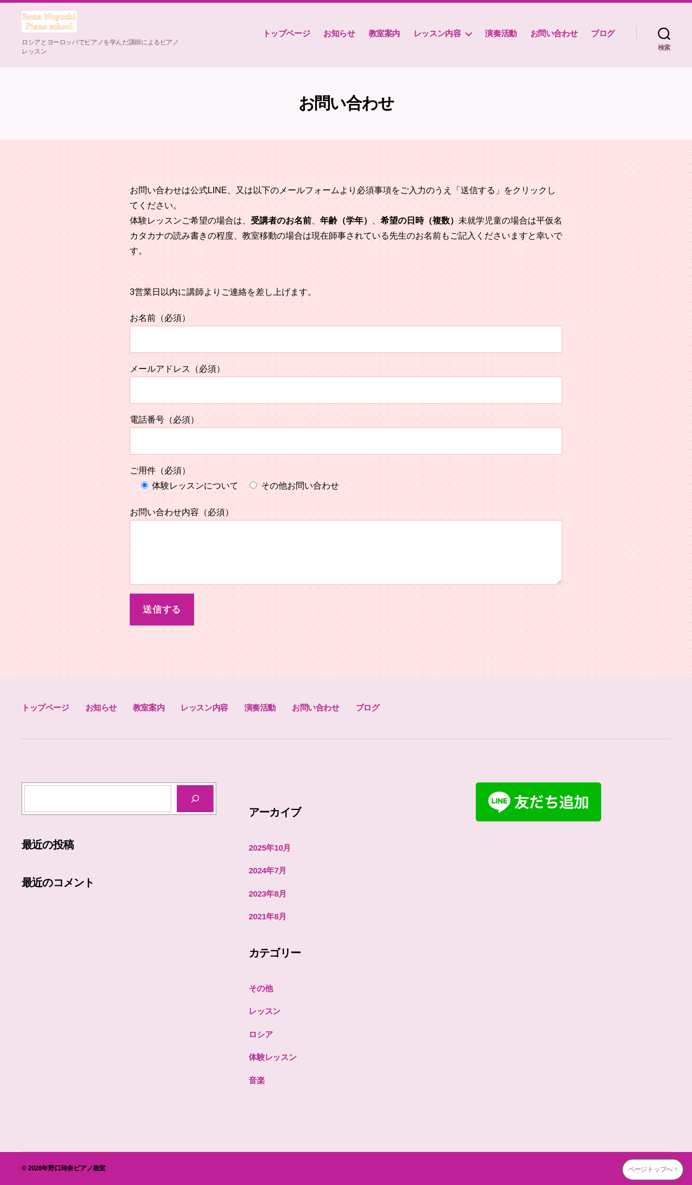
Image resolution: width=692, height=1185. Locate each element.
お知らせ (339, 33)
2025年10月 (270, 847)
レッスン (265, 1011)
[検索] (195, 798)
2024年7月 (268, 870)
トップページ (286, 33)
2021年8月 (268, 916)
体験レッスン (273, 1057)
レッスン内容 (437, 33)
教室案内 (384, 33)
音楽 (257, 1080)
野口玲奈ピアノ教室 (76, 1168)
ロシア (260, 1034)
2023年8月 (268, 893)
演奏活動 (500, 33)
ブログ (603, 33)
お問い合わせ (554, 33)
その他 (260, 988)
